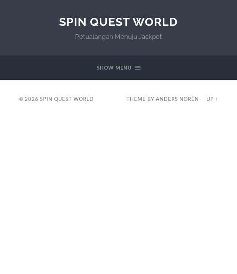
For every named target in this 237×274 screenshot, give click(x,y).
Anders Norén (177, 99)
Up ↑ (212, 99)
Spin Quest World (118, 22)
